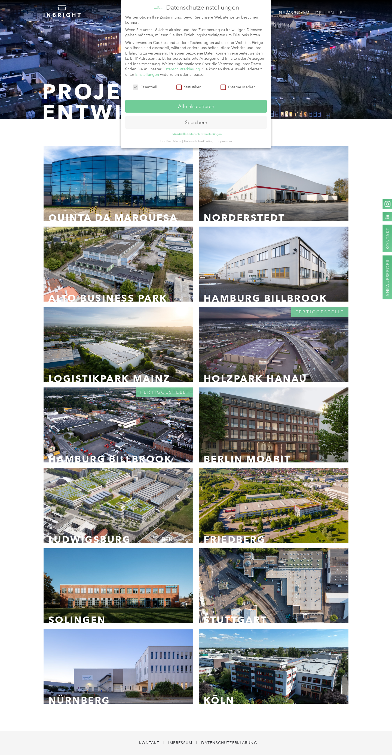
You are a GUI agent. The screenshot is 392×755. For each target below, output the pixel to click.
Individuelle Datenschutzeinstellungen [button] (196, 133)
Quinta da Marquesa (113, 218)
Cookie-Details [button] (171, 141)
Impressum (180, 742)
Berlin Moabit (247, 459)
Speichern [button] (196, 121)
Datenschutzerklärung (229, 742)
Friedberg (235, 539)
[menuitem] (319, 13)
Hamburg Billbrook (265, 298)
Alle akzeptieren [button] (196, 105)
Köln (219, 700)
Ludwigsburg (89, 539)
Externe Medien (238, 86)
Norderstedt (244, 218)
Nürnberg (79, 700)
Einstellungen (147, 74)
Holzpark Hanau (255, 379)
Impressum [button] (224, 141)
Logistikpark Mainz (109, 379)
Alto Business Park (107, 298)
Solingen (77, 620)
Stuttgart (235, 620)
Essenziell (145, 86)
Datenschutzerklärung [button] (199, 141)
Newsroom (294, 13)
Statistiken (188, 86)
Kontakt (149, 742)
